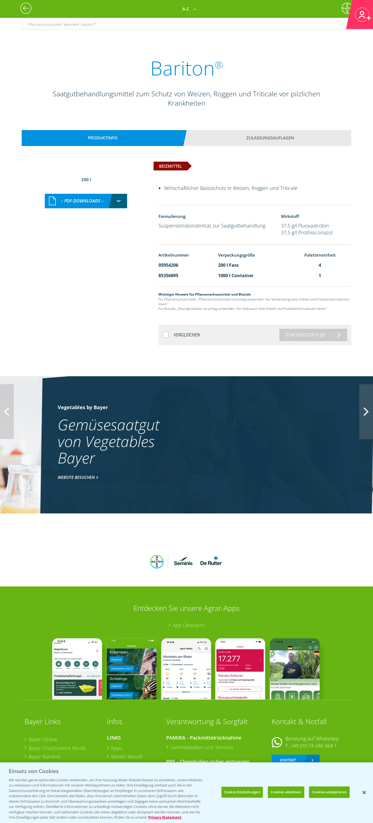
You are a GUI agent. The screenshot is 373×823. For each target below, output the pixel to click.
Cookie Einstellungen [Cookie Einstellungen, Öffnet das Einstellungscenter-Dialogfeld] (242, 792)
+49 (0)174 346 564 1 (313, 709)
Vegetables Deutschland (56, 755)
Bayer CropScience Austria (58, 729)
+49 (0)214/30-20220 (313, 748)
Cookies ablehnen (286, 792)
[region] (186, 792)
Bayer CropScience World (57, 712)
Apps (116, 712)
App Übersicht (188, 589)
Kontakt (288, 724)
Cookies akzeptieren (329, 792)
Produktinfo (103, 138)
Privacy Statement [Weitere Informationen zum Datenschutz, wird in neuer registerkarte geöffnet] (165, 817)
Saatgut (119, 755)
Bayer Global (43, 703)
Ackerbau (121, 746)
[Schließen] (364, 793)
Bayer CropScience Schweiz (59, 738)
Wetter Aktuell (127, 720)
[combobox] (86, 195)
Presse (36, 746)
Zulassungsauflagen (270, 138)
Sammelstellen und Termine (201, 711)
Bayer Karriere (44, 720)
